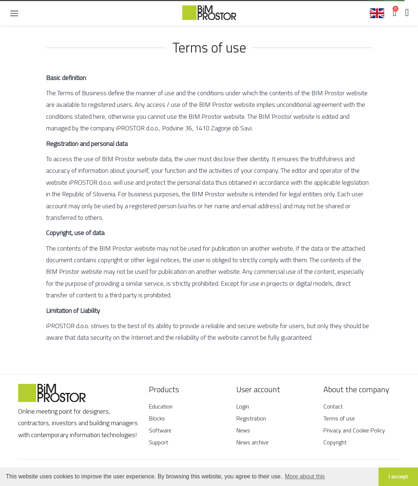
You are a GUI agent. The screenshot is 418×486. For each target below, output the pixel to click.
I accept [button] (398, 476)
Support (158, 442)
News (243, 430)
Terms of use (339, 418)
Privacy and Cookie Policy (354, 430)
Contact (333, 406)
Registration (251, 418)
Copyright (335, 442)
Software (160, 430)
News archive (252, 442)
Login (242, 406)
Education (161, 406)
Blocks (157, 418)
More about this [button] (305, 476)
